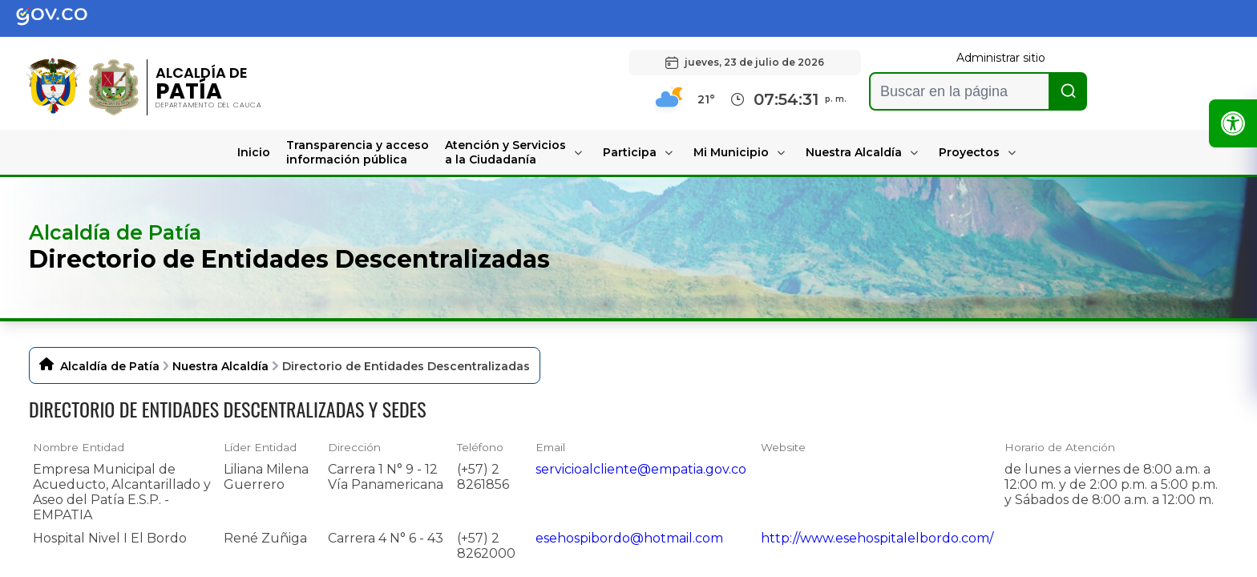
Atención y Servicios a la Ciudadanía (505, 152)
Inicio (253, 152)
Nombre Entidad (78, 447)
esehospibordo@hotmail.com (629, 538)
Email (550, 447)
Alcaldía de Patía (110, 366)
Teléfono (480, 447)
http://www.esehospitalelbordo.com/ (877, 538)
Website (783, 447)
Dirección (354, 447)
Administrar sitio (1000, 57)
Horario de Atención (1059, 447)
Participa (630, 152)
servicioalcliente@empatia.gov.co (641, 469)
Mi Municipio (731, 152)
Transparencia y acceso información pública (357, 152)
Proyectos (969, 152)
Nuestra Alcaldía (854, 152)
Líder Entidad (260, 447)
